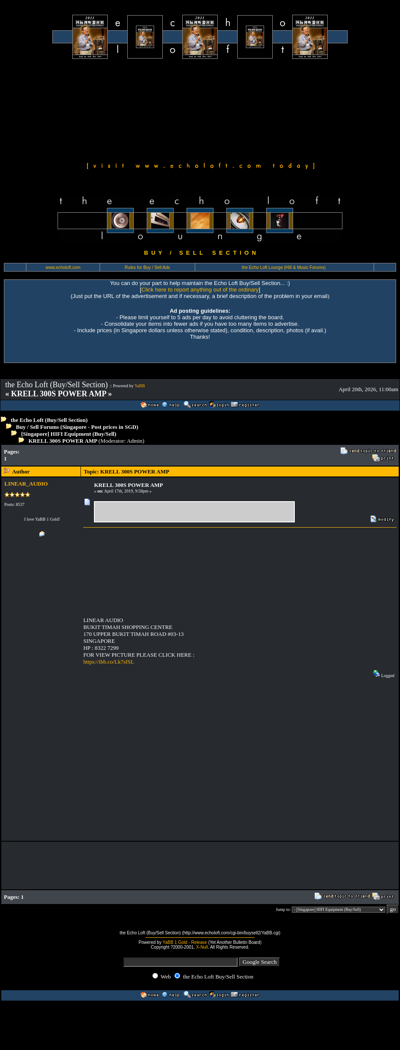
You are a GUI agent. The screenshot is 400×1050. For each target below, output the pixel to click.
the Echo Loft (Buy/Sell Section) (49, 420)
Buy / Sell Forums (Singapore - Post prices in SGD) (77, 427)
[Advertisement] (81, 109)
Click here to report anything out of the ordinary (200, 289)
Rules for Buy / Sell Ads (147, 267)
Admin (134, 441)
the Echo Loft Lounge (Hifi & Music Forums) (284, 267)
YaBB (140, 385)
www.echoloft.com (63, 267)
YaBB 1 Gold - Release (185, 942)
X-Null (202, 947)
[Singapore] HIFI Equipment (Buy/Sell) (68, 434)
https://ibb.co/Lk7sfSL (108, 661)
